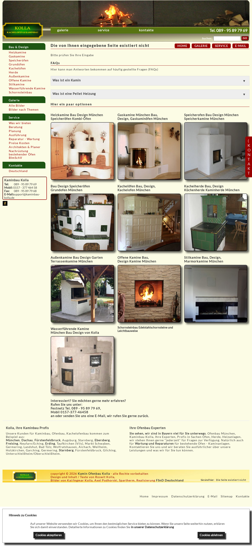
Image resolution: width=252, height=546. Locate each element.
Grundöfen (17, 64)
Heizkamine (17, 52)
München (13, 440)
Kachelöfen (17, 68)
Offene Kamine (20, 80)
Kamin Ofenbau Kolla (94, 473)
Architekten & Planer (25, 147)
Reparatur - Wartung (24, 139)
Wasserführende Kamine (27, 88)
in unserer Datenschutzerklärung (152, 527)
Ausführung (17, 135)
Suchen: (207, 38)
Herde (13, 72)
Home (182, 46)
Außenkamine (19, 76)
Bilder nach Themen (24, 109)
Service (103, 30)
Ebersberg (102, 440)
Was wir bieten (20, 123)
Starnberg (66, 450)
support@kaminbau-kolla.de (22, 196)
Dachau (27, 440)
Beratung (15, 127)
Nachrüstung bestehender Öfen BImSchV (22, 154)
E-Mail (100, 416)
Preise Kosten (19, 143)
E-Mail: (8, 194)
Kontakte (146, 30)
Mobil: (8, 187)
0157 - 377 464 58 (25, 187)
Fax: (7, 191)
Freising (12, 443)
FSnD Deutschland (170, 480)
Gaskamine (17, 56)
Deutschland (18, 171)
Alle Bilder (17, 105)
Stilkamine (17, 84)
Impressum (160, 496)
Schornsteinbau (20, 92)
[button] (150, 81)
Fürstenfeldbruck (47, 440)
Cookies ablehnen (211, 535)
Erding (50, 443)
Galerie (62, 30)
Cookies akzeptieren (49, 535)
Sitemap (227, 496)
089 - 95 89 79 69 (231, 30)
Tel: (6, 184)
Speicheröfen (19, 60)
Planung (15, 131)
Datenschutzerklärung (188, 496)
